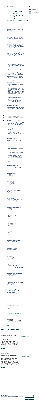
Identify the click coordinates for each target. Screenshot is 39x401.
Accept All (29, 399)
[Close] (38, 397)
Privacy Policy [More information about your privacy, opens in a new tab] (4, 397)
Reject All (29, 397)
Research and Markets (21, 20)
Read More (3, 348)
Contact (8, 325)
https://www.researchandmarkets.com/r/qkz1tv (13, 290)
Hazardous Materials (9, 305)
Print (30, 17)
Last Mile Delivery (14, 305)
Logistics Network (19, 305)
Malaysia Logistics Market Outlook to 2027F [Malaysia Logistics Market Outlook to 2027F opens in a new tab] (13, 314)
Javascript (30, 22)
